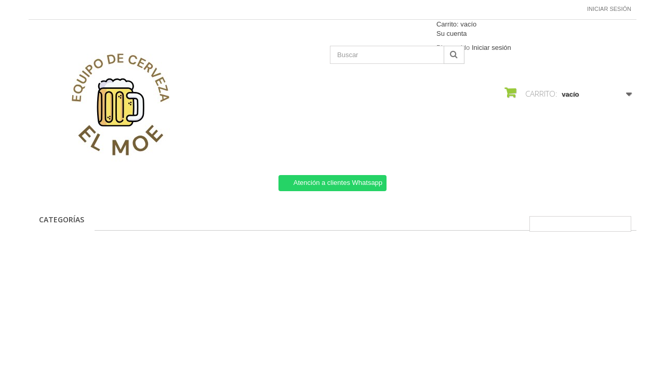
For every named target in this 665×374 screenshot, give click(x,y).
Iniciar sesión (609, 9)
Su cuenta (451, 33)
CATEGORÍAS (61, 219)
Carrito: (456, 24)
